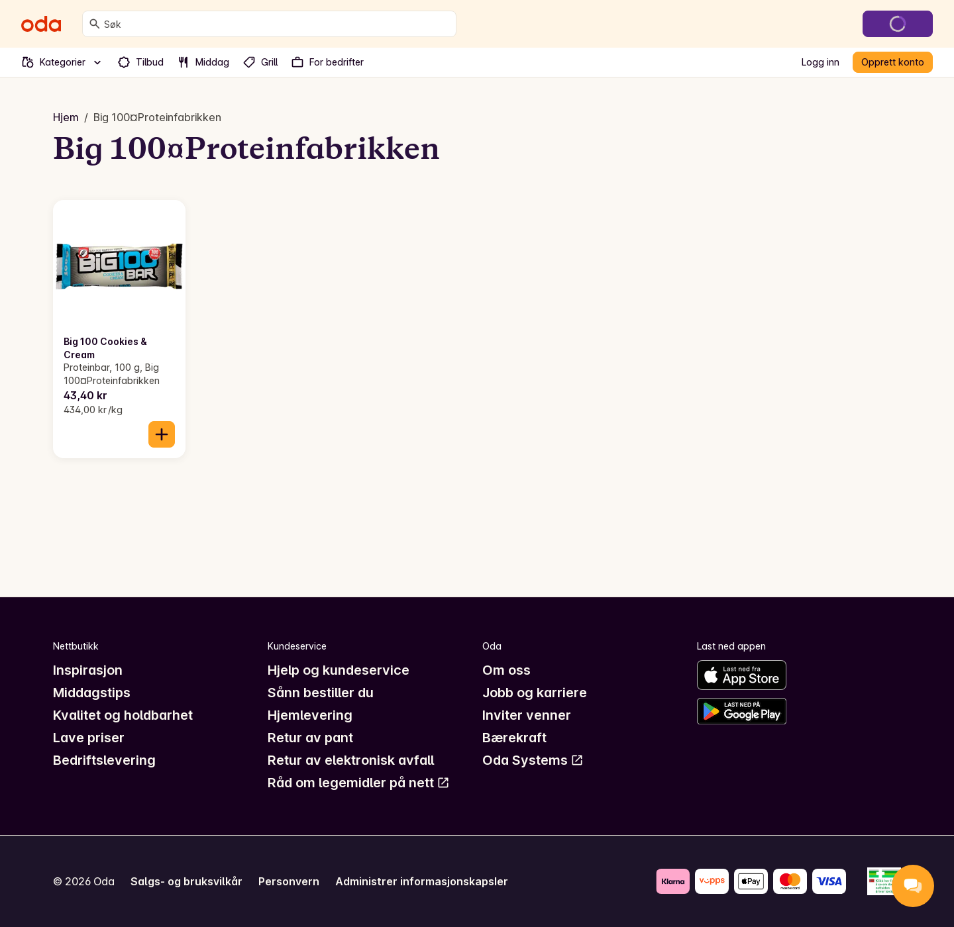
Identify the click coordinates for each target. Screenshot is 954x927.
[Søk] (94, 23)
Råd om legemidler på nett (359, 783)
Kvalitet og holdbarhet (123, 715)
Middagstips (92, 693)
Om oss (506, 670)
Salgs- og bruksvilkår (186, 881)
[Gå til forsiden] (41, 24)
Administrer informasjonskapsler (421, 881)
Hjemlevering (310, 715)
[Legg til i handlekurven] (161, 434)
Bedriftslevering (104, 760)
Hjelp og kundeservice (338, 670)
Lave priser (89, 738)
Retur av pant (310, 738)
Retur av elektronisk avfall (351, 760)
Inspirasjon (88, 670)
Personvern (288, 881)
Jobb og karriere (534, 693)
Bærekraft (514, 738)
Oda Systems (533, 760)
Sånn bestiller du (321, 693)
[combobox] (277, 23)
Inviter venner (526, 715)
